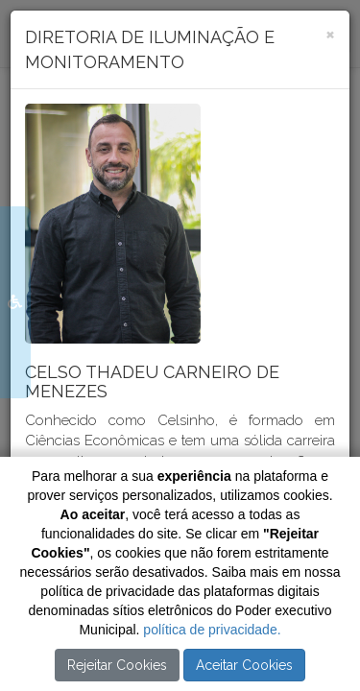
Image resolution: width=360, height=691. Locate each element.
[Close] (330, 33)
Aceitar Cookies (244, 665)
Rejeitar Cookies (117, 665)
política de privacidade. (211, 629)
